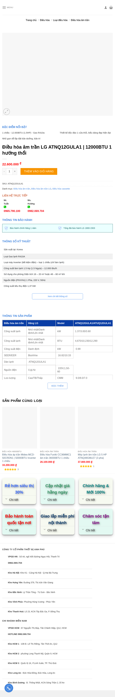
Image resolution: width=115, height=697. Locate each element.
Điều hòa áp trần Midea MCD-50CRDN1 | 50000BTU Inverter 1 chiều (19, 457)
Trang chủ (31, 20)
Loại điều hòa (60, 20)
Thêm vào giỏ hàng (39, 171)
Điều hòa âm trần (80, 20)
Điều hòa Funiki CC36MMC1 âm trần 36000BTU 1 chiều (55, 456)
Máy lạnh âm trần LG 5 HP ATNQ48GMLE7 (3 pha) (92, 456)
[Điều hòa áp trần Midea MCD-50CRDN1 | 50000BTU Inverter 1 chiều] (19, 428)
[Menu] (8, 8)
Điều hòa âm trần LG (41, 189)
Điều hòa (45, 20)
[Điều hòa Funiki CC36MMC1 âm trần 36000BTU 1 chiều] (57, 428)
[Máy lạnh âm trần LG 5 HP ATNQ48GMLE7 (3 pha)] (95, 428)
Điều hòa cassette (61, 189)
